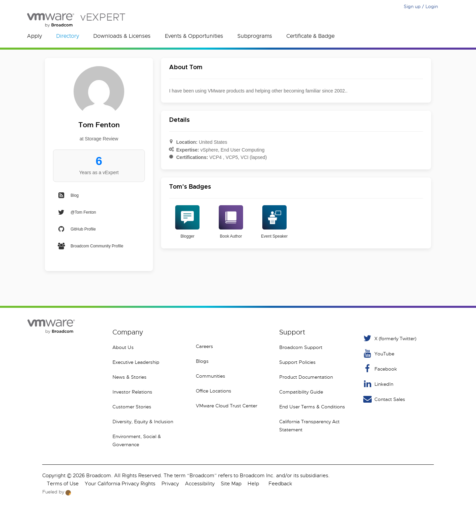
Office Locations (213, 391)
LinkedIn (377, 384)
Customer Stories (131, 407)
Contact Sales (383, 399)
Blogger (187, 222)
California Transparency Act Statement (309, 426)
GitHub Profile (76, 229)
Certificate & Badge (310, 36)
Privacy (170, 484)
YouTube (378, 353)
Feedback (280, 484)
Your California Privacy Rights (120, 484)
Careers (204, 346)
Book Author (231, 222)
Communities (210, 376)
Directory (67, 36)
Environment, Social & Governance (136, 440)
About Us (123, 347)
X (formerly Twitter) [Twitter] (389, 338)
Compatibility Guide (301, 392)
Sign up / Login (421, 6)
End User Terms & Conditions (312, 407)
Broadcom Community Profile (90, 246)
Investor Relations (132, 392)
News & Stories (129, 377)
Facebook (379, 369)
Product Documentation (306, 377)
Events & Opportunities (194, 36)
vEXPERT (76, 20)
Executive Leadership (135, 362)
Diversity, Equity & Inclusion (142, 422)
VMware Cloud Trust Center (226, 406)
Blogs (202, 361)
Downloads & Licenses (122, 36)
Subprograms (254, 36)
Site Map (231, 484)
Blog (68, 195)
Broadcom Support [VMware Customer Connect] (300, 347)
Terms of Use (63, 484)
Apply (34, 36)
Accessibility (200, 484)
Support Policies (297, 362)
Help (253, 484)
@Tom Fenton (76, 212)
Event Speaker (274, 222)
